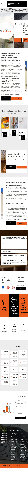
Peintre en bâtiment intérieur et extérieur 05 (5, 10)
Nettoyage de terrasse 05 (24, 10)
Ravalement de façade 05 (21, 10)
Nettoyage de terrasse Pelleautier (6, 382)
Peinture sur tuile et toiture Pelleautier (6, 369)
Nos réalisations (17, 39)
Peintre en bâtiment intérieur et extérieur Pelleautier (6, 354)
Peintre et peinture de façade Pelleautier (15, 362)
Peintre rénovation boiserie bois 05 (8, 10)
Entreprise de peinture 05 (1, 10)
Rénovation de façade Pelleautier (6, 376)
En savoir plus (5, 134)
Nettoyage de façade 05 (22, 10)
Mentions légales (21, 465)
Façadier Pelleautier (24, 362)
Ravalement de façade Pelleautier (15, 376)
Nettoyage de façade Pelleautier (24, 376)
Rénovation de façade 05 (14, 453)
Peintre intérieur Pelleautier (15, 369)
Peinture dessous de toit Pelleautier (15, 382)
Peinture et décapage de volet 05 (7, 11)
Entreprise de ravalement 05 (14, 10)
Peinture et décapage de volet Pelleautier (15, 354)
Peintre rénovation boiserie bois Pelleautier (24, 354)
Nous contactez (6, 98)
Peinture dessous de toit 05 (26, 10)
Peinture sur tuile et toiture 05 (14, 447)
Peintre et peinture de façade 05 (10, 10)
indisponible (16, 3)
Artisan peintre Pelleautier (24, 369)
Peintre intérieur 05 (15, 10)
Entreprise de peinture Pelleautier (6, 362)
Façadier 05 (3, 10)
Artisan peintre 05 (23, 450)
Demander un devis (11, 167)
